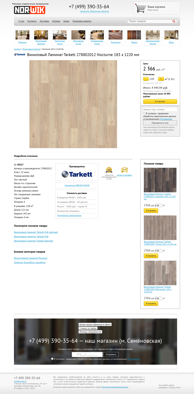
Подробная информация (69, 215)
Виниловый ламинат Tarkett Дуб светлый (36, 232)
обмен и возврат (124, 175)
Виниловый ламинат (31, 49)
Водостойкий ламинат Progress (30, 258)
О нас (21, 21)
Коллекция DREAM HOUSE (77, 185)
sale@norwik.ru (20, 381)
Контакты (32, 21)
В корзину (160, 101)
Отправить (111, 354)
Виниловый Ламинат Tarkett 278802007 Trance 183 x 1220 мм (160, 242)
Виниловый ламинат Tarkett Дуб (31, 236)
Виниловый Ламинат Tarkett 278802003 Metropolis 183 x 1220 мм (158, 289)
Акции (66, 21)
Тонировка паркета (81, 21)
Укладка (56, 21)
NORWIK (29, 10)
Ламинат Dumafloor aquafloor (30, 262)
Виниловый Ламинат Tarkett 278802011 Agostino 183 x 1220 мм (160, 196)
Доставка (44, 21)
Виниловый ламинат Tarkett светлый (33, 240)
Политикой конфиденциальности (115, 387)
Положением (166, 119)
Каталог (17, 49)
